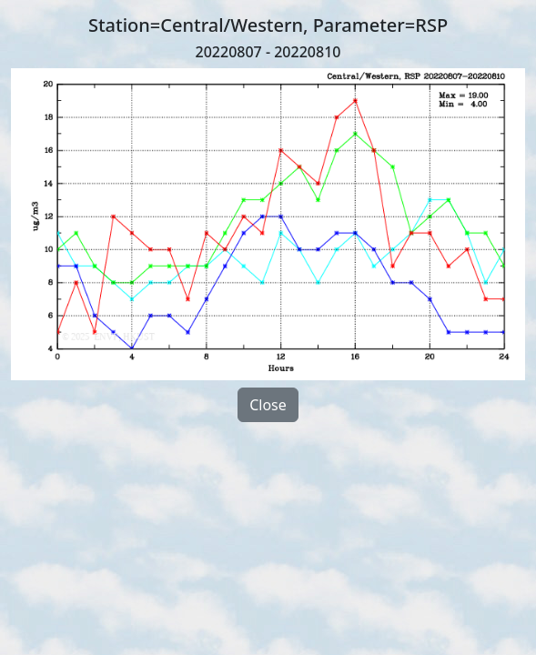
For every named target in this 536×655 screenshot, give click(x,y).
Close (268, 405)
